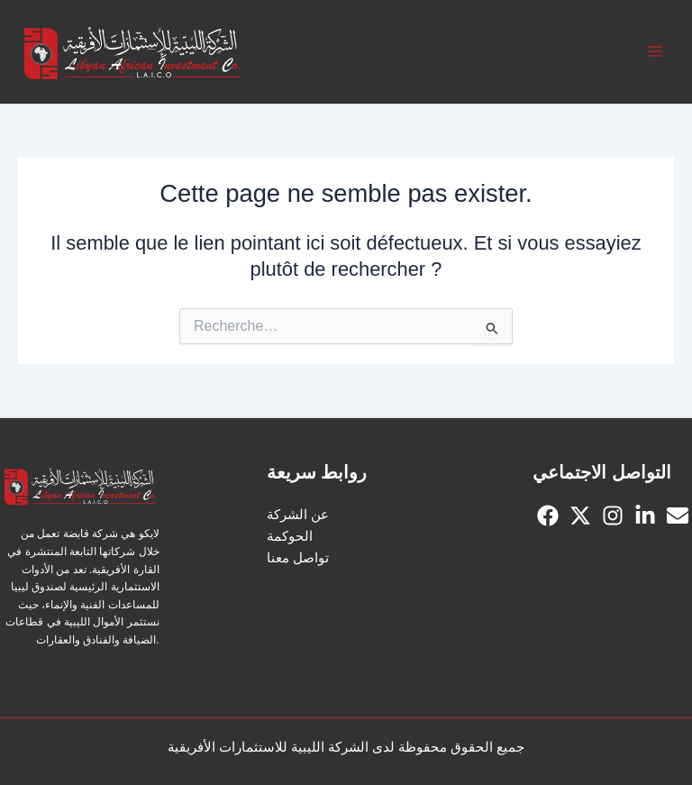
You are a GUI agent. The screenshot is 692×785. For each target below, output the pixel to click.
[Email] (677, 515)
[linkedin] (645, 515)
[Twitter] (580, 515)
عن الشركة (298, 514)
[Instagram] (613, 515)
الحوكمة (290, 536)
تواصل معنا (298, 558)
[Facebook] (548, 515)
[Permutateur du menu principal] (655, 52)
